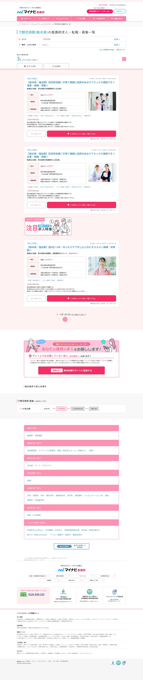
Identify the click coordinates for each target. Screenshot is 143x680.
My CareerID (94, 636)
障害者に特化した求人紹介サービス (27, 621)
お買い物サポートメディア (25, 638)
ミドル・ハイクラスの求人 (83, 619)
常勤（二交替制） (32, 78)
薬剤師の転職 (113, 644)
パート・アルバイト (43, 465)
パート (102, 619)
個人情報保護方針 (64, 661)
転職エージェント (61, 644)
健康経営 (50, 653)
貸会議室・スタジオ (60, 653)
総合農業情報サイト (44, 636)
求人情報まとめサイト (23, 634)
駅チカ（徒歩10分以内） (47, 115)
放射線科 (78, 495)
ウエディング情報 (23, 636)
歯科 (107, 495)
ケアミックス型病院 (47, 450)
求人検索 (82, 18)
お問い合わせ (71, 580)
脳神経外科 (60, 495)
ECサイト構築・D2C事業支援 (70, 636)
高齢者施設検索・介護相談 (78, 638)
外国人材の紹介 (94, 646)
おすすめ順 (30, 66)
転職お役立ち (118, 18)
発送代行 (43, 653)
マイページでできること (119, 5)
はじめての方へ (64, 18)
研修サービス (20, 653)
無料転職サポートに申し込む (99, 11)
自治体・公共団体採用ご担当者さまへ (37, 576)
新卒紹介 (52, 644)
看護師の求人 (21, 646)
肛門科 (70, 495)
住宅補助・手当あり (33, 115)
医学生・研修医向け (51, 619)
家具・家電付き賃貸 (39, 638)
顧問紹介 (105, 644)
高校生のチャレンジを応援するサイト (54, 634)
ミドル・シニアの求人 (112, 619)
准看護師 (38, 435)
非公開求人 (28, 60)
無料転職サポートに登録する (71, 370)
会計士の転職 (84, 644)
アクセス (34, 661)
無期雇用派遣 (63, 646)
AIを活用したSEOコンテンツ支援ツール (58, 638)
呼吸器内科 (39, 500)
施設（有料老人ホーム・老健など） (72, 450)
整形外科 (50, 495)
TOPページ (27, 18)
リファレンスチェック (85, 653)
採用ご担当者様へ (103, 5)
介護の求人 (72, 646)
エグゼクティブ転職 (73, 644)
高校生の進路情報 (21, 628)
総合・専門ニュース (36, 634)
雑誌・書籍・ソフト (111, 634)
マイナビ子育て (56, 636)
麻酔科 (30, 500)
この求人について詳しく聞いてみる (81, 134)
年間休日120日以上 (77, 115)
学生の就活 (20, 619)
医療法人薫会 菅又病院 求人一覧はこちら (104, 139)
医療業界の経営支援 (82, 646)
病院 (91, 450)
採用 (50, 661)
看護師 (30, 435)
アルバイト (95, 619)
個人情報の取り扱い (105, 576)
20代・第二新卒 (43, 644)
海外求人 (71, 619)
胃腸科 (36, 495)
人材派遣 (19, 644)
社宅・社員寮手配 (72, 653)
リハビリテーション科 (93, 495)
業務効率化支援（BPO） (32, 653)
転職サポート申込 (94, 580)
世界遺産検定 (33, 636)
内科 (29, 495)
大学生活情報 (87, 634)
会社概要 (28, 661)
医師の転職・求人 (43, 646)
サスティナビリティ (42, 661)
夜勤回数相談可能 (71, 530)
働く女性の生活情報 (98, 634)
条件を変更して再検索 (71, 546)
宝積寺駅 (47, 409)
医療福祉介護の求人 (66, 621)
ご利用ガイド (45, 18)
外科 (42, 495)
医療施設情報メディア (106, 636)
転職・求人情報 (63, 619)
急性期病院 (32, 450)
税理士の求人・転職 (95, 644)
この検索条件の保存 (107, 50)
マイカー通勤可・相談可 (62, 115)
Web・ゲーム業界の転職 (30, 644)
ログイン (119, 11)
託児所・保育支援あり (34, 280)
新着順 (56, 66)
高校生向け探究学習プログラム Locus (39, 628)
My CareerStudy (84, 636)
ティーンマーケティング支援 (74, 634)
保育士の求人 (54, 646)
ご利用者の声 (100, 18)
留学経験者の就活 (29, 619)
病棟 (29, 480)
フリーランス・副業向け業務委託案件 (49, 621)
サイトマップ (83, 576)
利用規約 (49, 580)
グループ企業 (55, 661)
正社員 (30, 465)
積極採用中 (87, 115)
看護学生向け (40, 619)
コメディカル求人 (32, 646)
